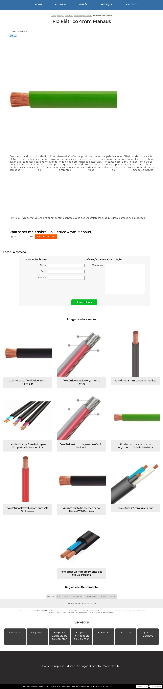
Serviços (106, 4)
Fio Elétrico (104, 632)
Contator (15, 632)
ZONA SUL (103, 596)
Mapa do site (111, 666)
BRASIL (113, 596)
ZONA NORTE (76, 596)
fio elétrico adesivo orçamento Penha (81, 382)
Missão (83, 4)
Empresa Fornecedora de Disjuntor (81, 635)
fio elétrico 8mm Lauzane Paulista (135, 380)
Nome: (62, 265)
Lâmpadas (126, 632)
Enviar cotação (84, 302)
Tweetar (13, 36)
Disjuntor (37, 632)
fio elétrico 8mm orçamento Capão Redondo (81, 446)
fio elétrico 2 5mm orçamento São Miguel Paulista (81, 573)
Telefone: (61, 278)
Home (38, 4)
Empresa (60, 4)
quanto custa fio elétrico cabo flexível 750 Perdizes (81, 510)
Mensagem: (118, 279)
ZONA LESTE (62, 596)
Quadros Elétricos (148, 634)
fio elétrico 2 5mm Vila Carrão (135, 508)
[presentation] (43, 288)
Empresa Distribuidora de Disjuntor (59, 635)
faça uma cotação (46, 236)
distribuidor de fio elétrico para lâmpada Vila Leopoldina (27, 446)
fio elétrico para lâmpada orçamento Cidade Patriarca (135, 446)
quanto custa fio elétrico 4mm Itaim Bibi (27, 382)
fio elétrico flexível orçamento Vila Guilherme (27, 510)
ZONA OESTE (90, 596)
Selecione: (51, 596)
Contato (130, 4)
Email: (63, 271)
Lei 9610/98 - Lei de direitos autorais (101, 613)
